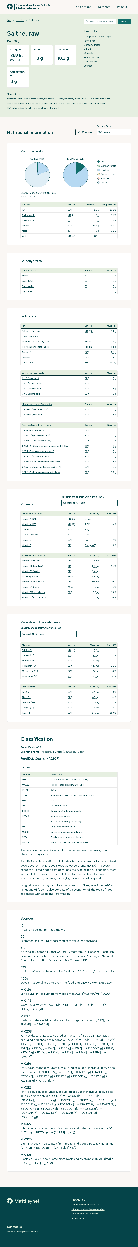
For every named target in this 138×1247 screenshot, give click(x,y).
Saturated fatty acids (32, 331)
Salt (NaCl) (27, 650)
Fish (9, 20)
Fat (23, 210)
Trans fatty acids (30, 336)
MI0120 (71, 650)
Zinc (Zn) (26, 697)
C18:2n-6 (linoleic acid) (33, 430)
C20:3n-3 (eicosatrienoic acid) (36, 440)
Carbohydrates (92, 44)
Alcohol (25, 231)
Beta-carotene (31, 534)
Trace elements (92, 57)
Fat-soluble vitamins (32, 513)
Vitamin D (26, 540)
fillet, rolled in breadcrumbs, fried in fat (36, 98)
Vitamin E (26, 545)
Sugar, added (28, 286)
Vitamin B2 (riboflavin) (32, 566)
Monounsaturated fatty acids (36, 341)
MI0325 (71, 519)
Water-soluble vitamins (33, 555)
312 (86, 362)
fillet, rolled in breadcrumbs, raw (22, 108)
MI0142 (71, 236)
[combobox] (100, 21)
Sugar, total (27, 281)
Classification (91, 61)
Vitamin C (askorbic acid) (34, 597)
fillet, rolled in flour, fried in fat (96, 98)
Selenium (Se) (28, 702)
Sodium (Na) (28, 660)
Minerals (88, 53)
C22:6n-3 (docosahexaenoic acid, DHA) (41, 472)
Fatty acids (90, 40)
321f (70, 210)
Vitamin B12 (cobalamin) (33, 592)
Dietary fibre (28, 220)
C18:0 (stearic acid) (31, 394)
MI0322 (71, 524)
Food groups (82, 6)
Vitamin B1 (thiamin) (31, 560)
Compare (85, 132)
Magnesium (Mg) (30, 671)
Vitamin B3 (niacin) (31, 571)
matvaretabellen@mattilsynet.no (22, 1231)
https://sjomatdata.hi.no (101, 971)
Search (124, 21)
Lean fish (20, 20)
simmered (11, 98)
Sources (88, 65)
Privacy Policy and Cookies (85, 1213)
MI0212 (88, 347)
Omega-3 (26, 352)
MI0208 (89, 331)
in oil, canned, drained (48, 108)
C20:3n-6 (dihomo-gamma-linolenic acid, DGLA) (45, 446)
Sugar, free (27, 291)
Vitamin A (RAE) (29, 519)
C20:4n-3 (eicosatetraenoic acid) (38, 451)
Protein (25, 225)
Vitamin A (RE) (29, 524)
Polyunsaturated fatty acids (35, 347)
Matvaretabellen (28, 8)
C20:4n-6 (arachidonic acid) (35, 456)
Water (25, 236)
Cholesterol (27, 362)
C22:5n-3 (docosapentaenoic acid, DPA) (41, 467)
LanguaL (26, 885)
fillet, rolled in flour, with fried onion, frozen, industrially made (35, 103)
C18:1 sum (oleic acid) (32, 414)
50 (69, 220)
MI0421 (71, 576)
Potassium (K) (29, 666)
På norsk (122, 6)
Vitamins (88, 49)
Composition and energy (97, 36)
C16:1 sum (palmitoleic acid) (35, 409)
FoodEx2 (26, 861)
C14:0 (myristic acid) (32, 383)
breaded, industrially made (68, 98)
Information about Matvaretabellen (88, 1209)
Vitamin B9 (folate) (31, 587)
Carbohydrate (28, 215)
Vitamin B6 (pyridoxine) (33, 581)
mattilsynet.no (78, 1218)
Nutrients (104, 6)
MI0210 (88, 341)
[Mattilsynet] (23, 1201)
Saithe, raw (34, 20)
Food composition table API (85, 1204)
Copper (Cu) (28, 707)
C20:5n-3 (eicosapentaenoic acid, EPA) (41, 461)
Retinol (27, 529)
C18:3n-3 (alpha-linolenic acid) (36, 435)
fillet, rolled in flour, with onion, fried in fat (85, 103)
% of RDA (111, 513)
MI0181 (71, 215)
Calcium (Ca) (28, 655)
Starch (25, 275)
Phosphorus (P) (29, 676)
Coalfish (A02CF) (47, 759)
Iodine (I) (26, 713)
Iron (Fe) (26, 692)
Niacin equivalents (30, 576)
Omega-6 (26, 357)
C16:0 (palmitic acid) (31, 388)
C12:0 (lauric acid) (30, 378)
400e (70, 587)
